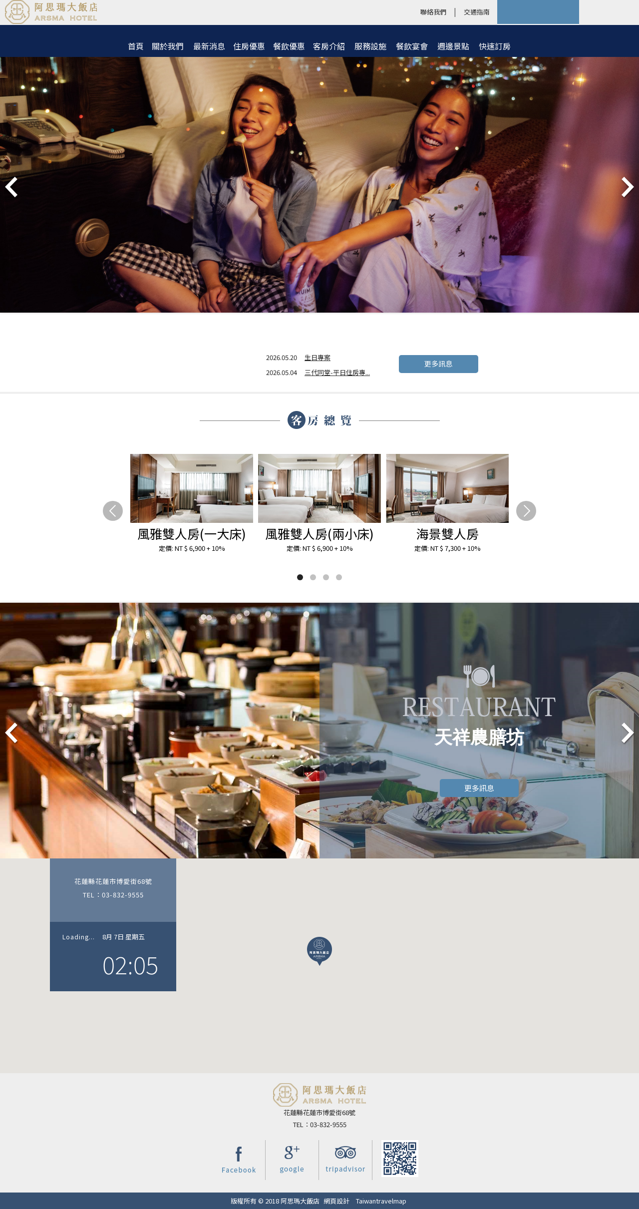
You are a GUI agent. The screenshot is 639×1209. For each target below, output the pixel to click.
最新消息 (209, 46)
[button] (319, 951)
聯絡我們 (433, 11)
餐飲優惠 (289, 46)
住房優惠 (249, 46)
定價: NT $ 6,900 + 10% (192, 548)
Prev (12, 188)
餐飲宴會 (412, 46)
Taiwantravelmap (381, 1201)
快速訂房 (495, 46)
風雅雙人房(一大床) (191, 533)
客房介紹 (329, 46)
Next (627, 188)
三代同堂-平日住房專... (337, 372)
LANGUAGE (609, 12)
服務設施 (370, 46)
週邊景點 (453, 46)
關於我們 (168, 46)
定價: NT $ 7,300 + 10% (447, 548)
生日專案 (317, 357)
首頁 (136, 46)
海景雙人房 (447, 533)
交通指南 (477, 11)
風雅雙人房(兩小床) (319, 533)
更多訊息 (438, 364)
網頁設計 (336, 1201)
